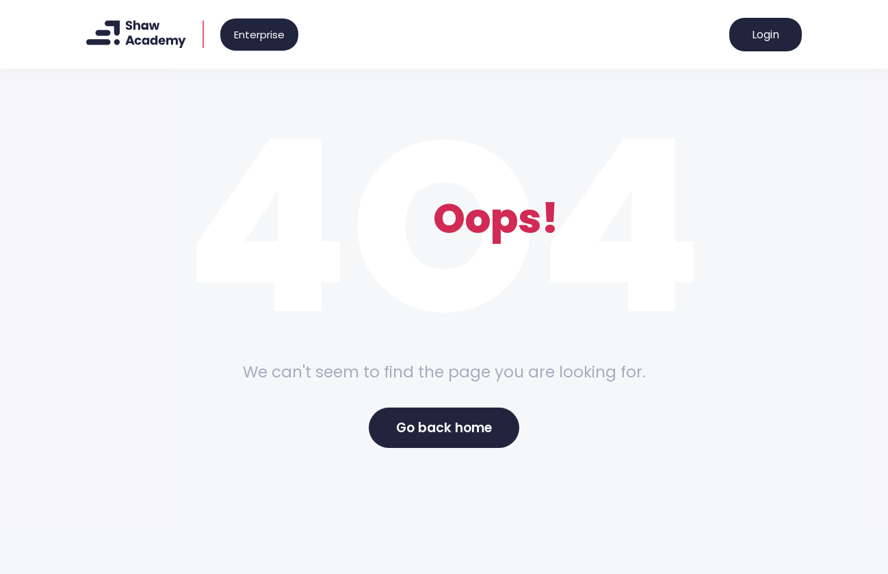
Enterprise (259, 34)
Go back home (444, 428)
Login (765, 34)
